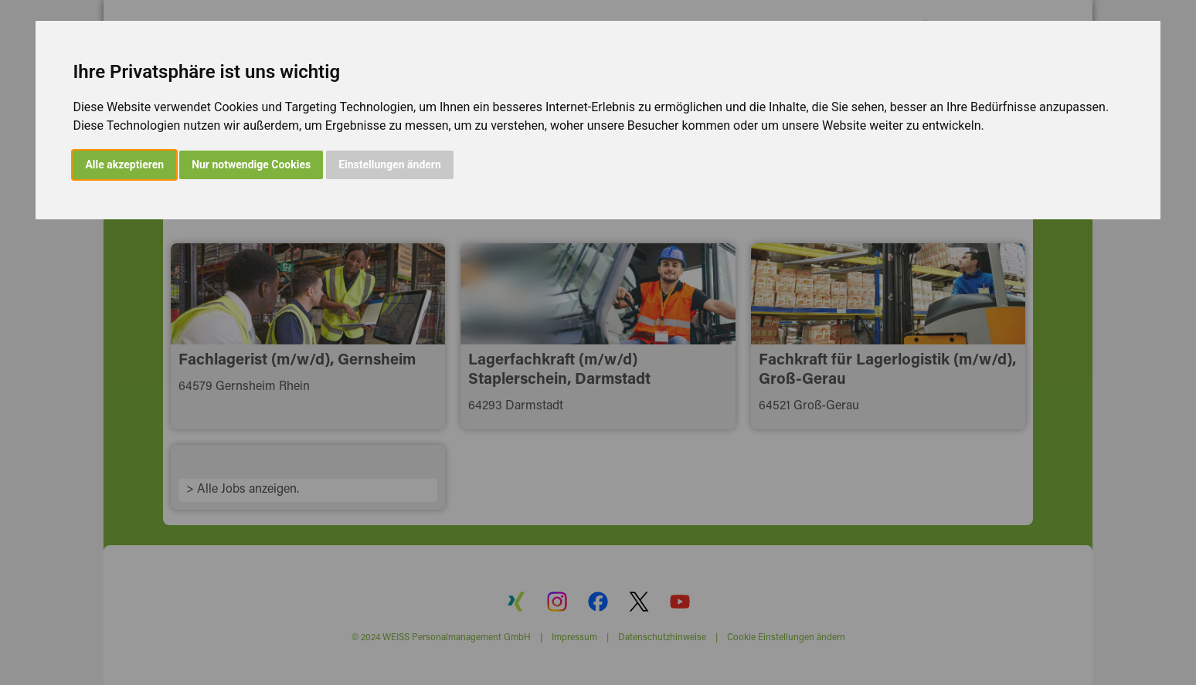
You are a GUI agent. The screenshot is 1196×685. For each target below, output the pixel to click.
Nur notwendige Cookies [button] (251, 164)
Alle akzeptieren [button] (124, 164)
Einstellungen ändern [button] (389, 164)
